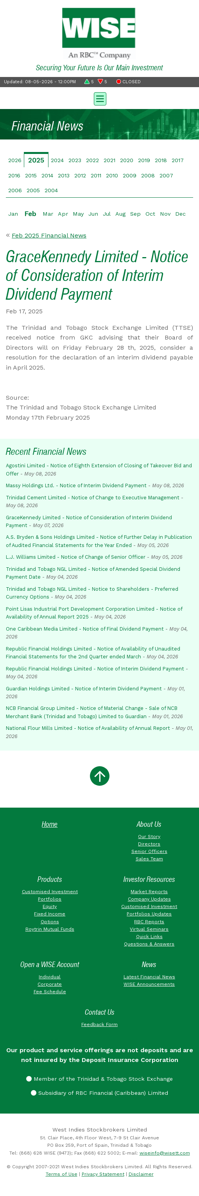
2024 (57, 160)
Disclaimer (141, 1174)
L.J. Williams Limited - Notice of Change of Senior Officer (75, 557)
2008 (148, 175)
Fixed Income (49, 914)
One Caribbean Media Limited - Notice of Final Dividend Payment (85, 629)
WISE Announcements (149, 984)
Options (50, 921)
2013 (64, 175)
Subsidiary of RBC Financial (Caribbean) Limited (99, 1093)
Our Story (149, 836)
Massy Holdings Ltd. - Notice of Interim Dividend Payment (76, 485)
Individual (50, 977)
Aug (120, 214)
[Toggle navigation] (100, 98)
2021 (109, 160)
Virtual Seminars (149, 929)
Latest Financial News (149, 977)
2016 (14, 175)
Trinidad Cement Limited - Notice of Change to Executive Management (92, 498)
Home (49, 824)
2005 (33, 190)
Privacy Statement (103, 1174)
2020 (126, 160)
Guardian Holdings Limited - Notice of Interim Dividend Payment (84, 689)
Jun (93, 214)
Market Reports (149, 891)
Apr (63, 214)
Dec (180, 214)
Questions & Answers (149, 944)
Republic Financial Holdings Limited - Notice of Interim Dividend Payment (95, 669)
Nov (165, 214)
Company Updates (149, 899)
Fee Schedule (50, 991)
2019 (144, 160)
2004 (51, 190)
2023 (74, 160)
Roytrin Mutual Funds (49, 929)
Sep (135, 214)
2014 (47, 175)
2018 (161, 160)
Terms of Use (61, 1174)
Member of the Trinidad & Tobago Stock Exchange (99, 1079)
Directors (149, 844)
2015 (31, 175)
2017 (178, 160)
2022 (92, 160)
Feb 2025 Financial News (49, 235)
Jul (107, 214)
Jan (13, 214)
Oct (150, 214)
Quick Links (149, 936)
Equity (50, 906)
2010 (112, 175)
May (78, 214)
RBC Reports (149, 921)
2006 (15, 190)
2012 (80, 175)
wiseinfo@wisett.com (165, 1153)
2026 (15, 160)
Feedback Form (99, 1024)
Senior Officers (149, 851)
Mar (48, 214)
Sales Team (149, 859)
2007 (166, 175)
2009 (129, 175)
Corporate (50, 984)
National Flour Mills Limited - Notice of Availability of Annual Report (88, 728)
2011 (96, 175)
